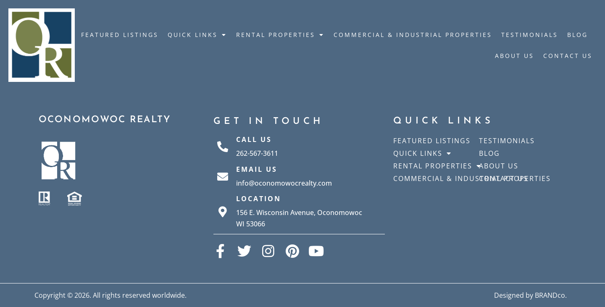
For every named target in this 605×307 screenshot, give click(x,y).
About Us (514, 56)
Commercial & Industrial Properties (413, 35)
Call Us (254, 139)
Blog (577, 35)
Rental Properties (280, 35)
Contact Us (567, 56)
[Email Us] (222, 176)
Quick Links (197, 35)
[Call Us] (222, 146)
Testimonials (529, 35)
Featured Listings (119, 35)
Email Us (256, 169)
